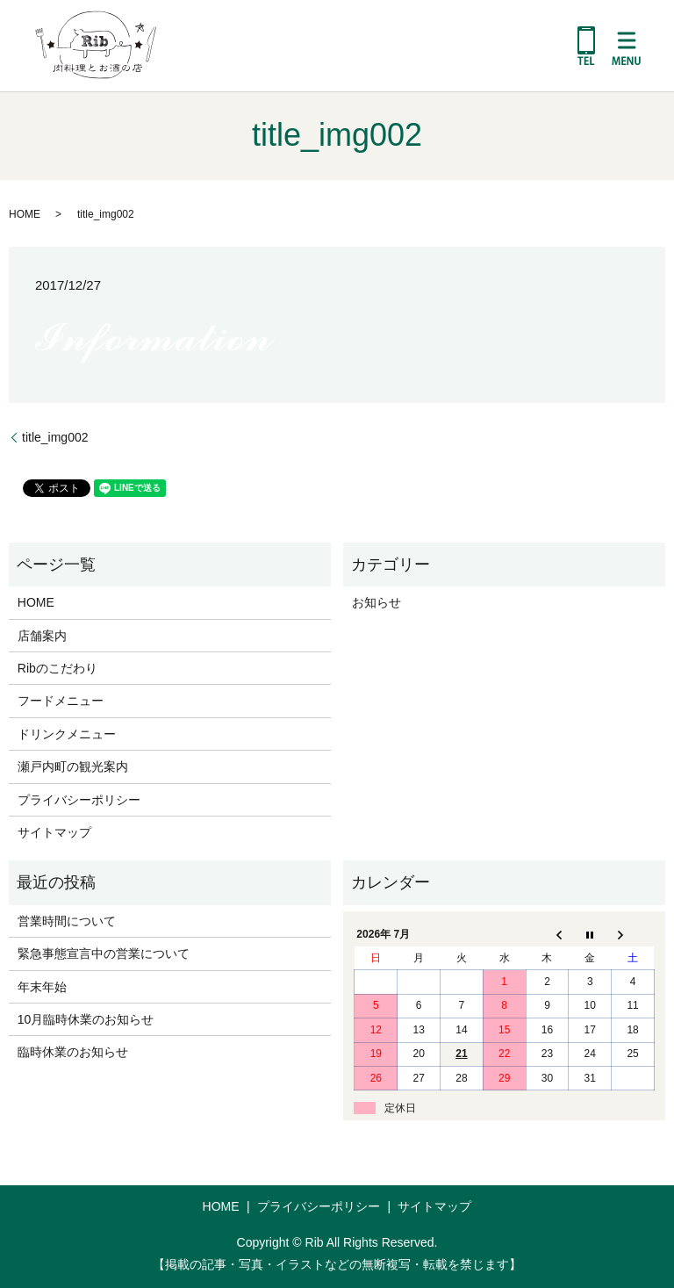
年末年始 (42, 987)
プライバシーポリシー (79, 800)
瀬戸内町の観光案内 (73, 766)
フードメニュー (61, 701)
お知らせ (376, 602)
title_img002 (55, 437)
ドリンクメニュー (67, 734)
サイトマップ (54, 832)
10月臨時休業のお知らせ (86, 1019)
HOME (24, 214)
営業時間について (67, 921)
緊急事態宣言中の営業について (104, 953)
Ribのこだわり (57, 668)
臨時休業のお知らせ (73, 1052)
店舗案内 (42, 636)
